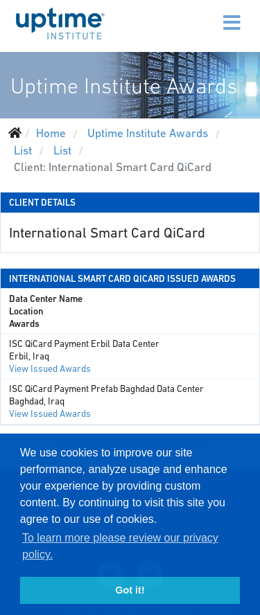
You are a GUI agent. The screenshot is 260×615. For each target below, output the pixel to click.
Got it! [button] (129, 590)
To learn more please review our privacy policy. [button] (120, 546)
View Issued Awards (50, 369)
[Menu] (202, 14)
